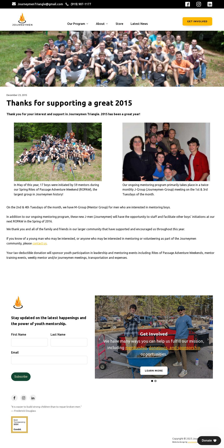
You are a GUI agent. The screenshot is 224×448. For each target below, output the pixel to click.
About (102, 23)
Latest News (139, 23)
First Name (18, 334)
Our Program (78, 23)
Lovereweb (192, 442)
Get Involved (197, 21)
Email (15, 352)
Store (119, 23)
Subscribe (20, 376)
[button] (209, 440)
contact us (39, 243)
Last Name (58, 334)
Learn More (154, 370)
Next (208, 339)
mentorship (136, 347)
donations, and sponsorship (174, 347)
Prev (100, 339)
